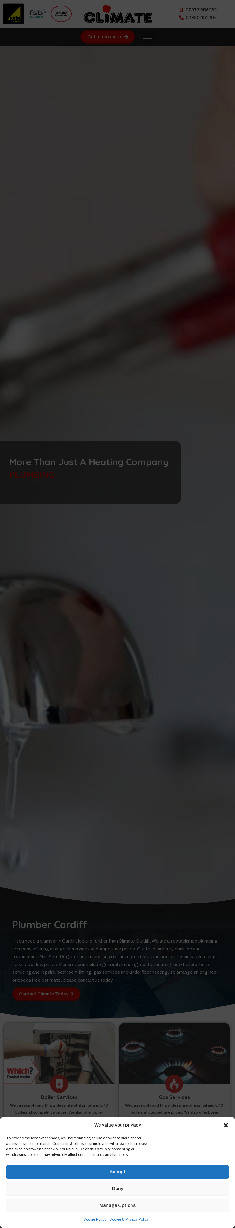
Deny (117, 1188)
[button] (226, 1125)
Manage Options (117, 1205)
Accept (117, 1171)
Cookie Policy (94, 1219)
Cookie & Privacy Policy (129, 1219)
